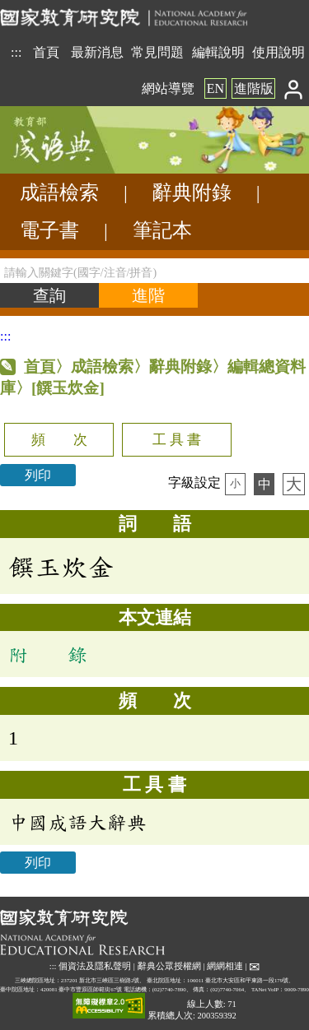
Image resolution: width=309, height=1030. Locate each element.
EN (215, 88)
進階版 (254, 88)
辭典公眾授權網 (169, 966)
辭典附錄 (192, 192)
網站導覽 (168, 88)
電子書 (49, 230)
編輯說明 (218, 52)
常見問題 (157, 52)
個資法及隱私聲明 (95, 966)
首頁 (46, 52)
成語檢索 (59, 192)
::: (16, 52)
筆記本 (162, 230)
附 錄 (47, 654)
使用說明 (278, 52)
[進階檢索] (148, 295)
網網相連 (225, 966)
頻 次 (59, 440)
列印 (38, 475)
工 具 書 (176, 440)
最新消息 (97, 52)
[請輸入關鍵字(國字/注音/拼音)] (154, 270)
